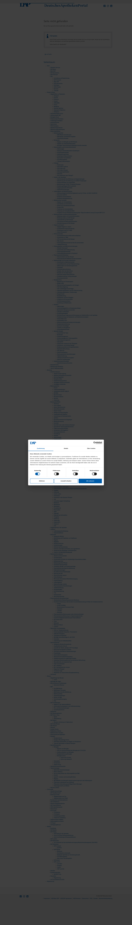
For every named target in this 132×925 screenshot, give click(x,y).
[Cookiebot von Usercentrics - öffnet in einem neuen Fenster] (94, 443)
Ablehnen (42, 481)
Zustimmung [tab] (41, 448)
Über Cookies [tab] (91, 448)
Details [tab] (66, 448)
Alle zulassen (90, 481)
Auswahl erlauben (66, 481)
